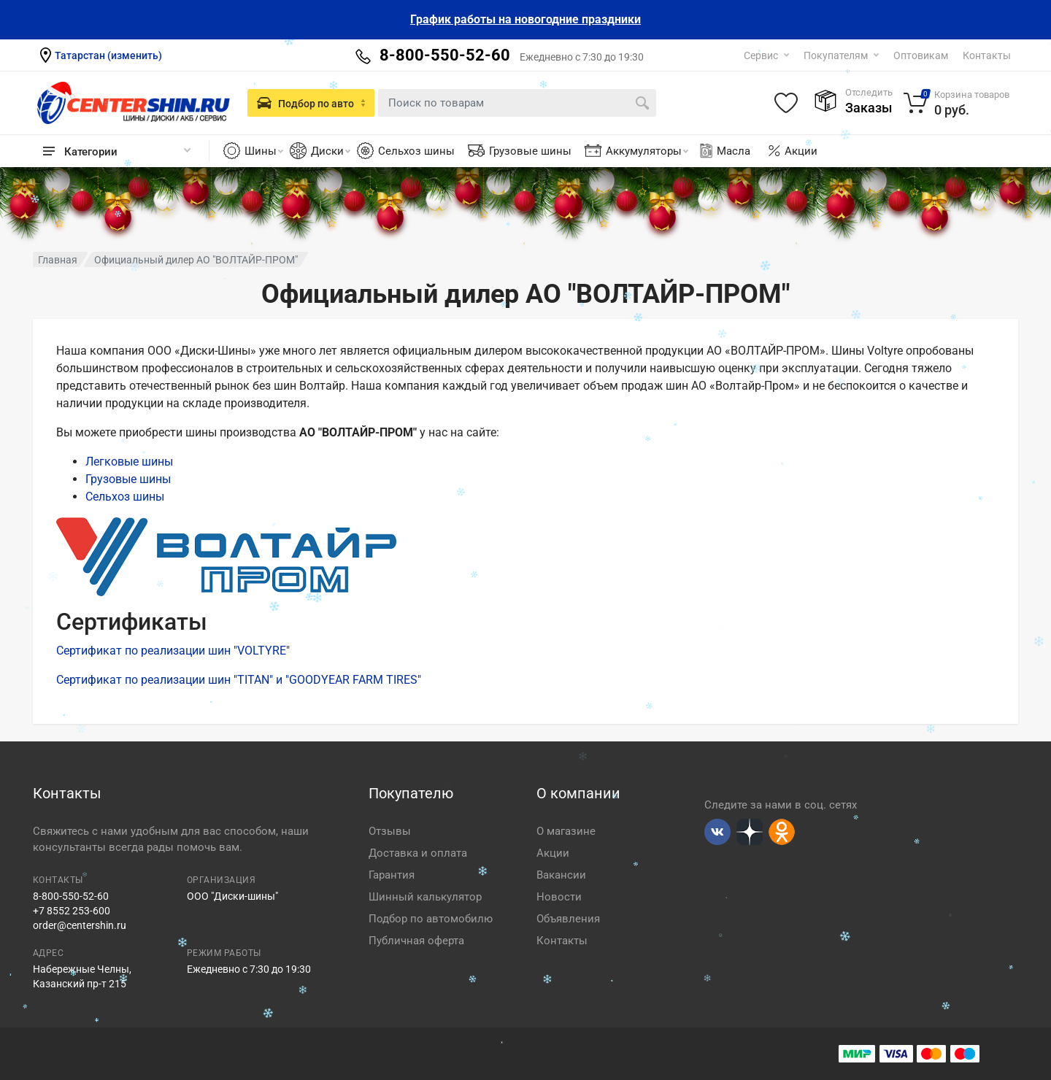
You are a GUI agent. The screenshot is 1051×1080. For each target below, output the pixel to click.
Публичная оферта (416, 940)
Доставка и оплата (418, 853)
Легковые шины (129, 461)
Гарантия (392, 875)
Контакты (987, 55)
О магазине (566, 831)
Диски (330, 151)
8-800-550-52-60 (71, 896)
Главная (57, 260)
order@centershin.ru (79, 925)
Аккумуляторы (647, 151)
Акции (801, 151)
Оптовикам (920, 55)
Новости (559, 896)
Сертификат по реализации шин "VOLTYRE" (173, 650)
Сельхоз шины (416, 151)
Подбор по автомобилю (431, 918)
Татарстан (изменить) (108, 55)
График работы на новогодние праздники (525, 19)
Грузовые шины (530, 151)
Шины (264, 151)
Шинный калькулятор (425, 896)
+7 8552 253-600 (71, 911)
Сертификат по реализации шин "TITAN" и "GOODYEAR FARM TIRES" (238, 680)
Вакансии (561, 875)
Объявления (568, 918)
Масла (724, 151)
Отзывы (390, 831)
